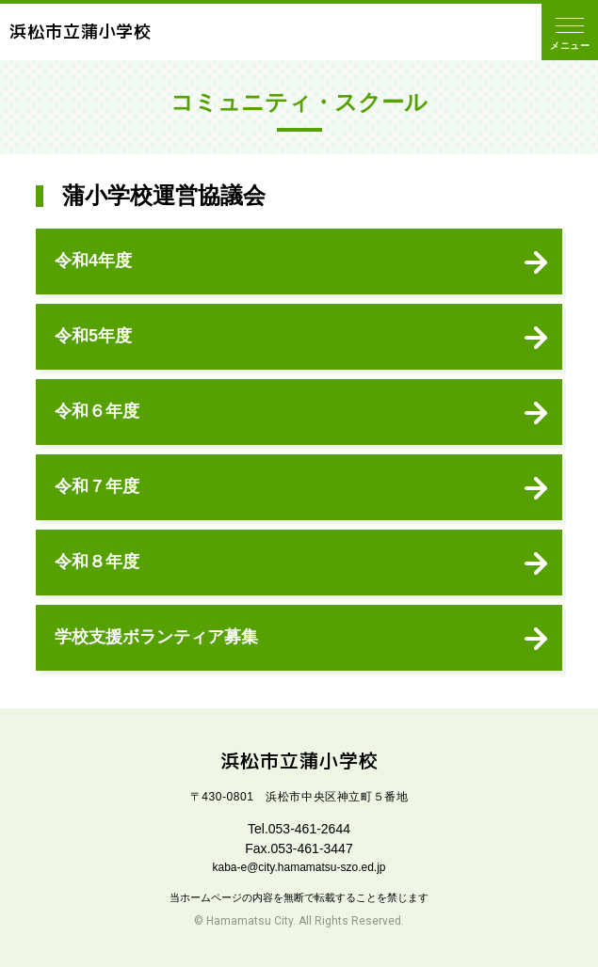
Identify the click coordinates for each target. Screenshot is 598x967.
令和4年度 (93, 260)
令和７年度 (97, 486)
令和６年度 (97, 411)
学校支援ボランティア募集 (156, 636)
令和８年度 (97, 561)
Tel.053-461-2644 (299, 828)
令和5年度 (93, 335)
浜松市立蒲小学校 (80, 31)
